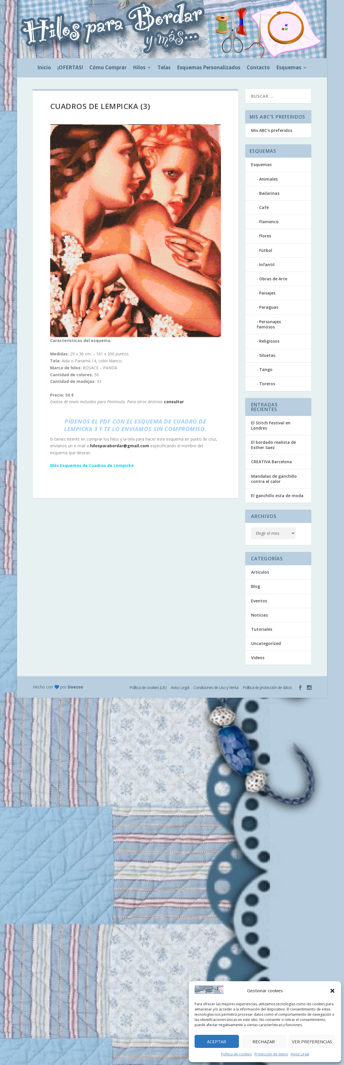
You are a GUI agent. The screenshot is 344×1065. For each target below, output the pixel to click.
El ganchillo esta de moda (277, 495)
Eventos (259, 601)
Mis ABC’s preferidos (271, 130)
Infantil (267, 264)
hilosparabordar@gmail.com (119, 445)
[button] (332, 991)
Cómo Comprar (108, 68)
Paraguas (268, 307)
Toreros (267, 383)
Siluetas (267, 355)
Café (264, 207)
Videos (257, 657)
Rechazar (263, 1041)
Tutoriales (261, 629)
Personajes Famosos (269, 324)
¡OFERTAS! (70, 68)
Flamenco (269, 221)
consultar (174, 401)
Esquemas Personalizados (208, 68)
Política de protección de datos (267, 687)
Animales (268, 179)
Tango (265, 369)
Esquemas (288, 68)
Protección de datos (271, 1054)
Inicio (44, 68)
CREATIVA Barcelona (271, 461)
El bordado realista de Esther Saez (273, 444)
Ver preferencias (312, 1041)
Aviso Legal (300, 1054)
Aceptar (216, 1041)
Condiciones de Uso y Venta (215, 687)
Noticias (259, 615)
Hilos (139, 68)
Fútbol (265, 250)
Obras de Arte (273, 278)
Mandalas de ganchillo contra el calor (274, 478)
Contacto (258, 68)
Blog (255, 586)
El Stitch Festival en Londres (270, 425)
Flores (265, 236)
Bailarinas (269, 193)
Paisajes (267, 293)
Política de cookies (236, 1054)
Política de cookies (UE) (147, 687)
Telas (164, 68)
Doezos (75, 687)
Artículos (260, 572)
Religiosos (269, 341)
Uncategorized (266, 643)
